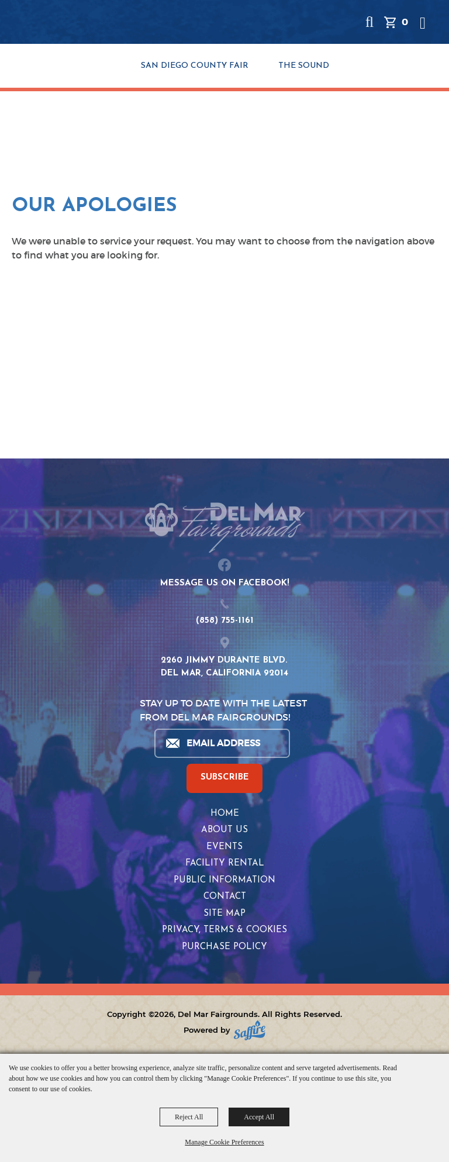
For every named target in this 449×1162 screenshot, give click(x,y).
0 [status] (405, 22)
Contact (224, 896)
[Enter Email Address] (221, 743)
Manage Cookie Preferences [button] (224, 1142)
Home (224, 813)
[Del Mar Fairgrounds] (82, 23)
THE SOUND (303, 65)
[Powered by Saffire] (249, 1030)
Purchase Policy (224, 947)
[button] (369, 22)
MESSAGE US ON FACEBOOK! (224, 583)
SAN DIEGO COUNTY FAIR (194, 65)
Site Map (224, 913)
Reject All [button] (189, 1117)
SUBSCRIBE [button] (225, 777)
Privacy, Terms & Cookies (224, 930)
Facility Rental (224, 863)
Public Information (224, 880)
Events (224, 847)
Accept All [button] (259, 1117)
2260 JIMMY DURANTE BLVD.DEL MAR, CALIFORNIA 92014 (224, 667)
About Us (224, 830)
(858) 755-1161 (225, 620)
